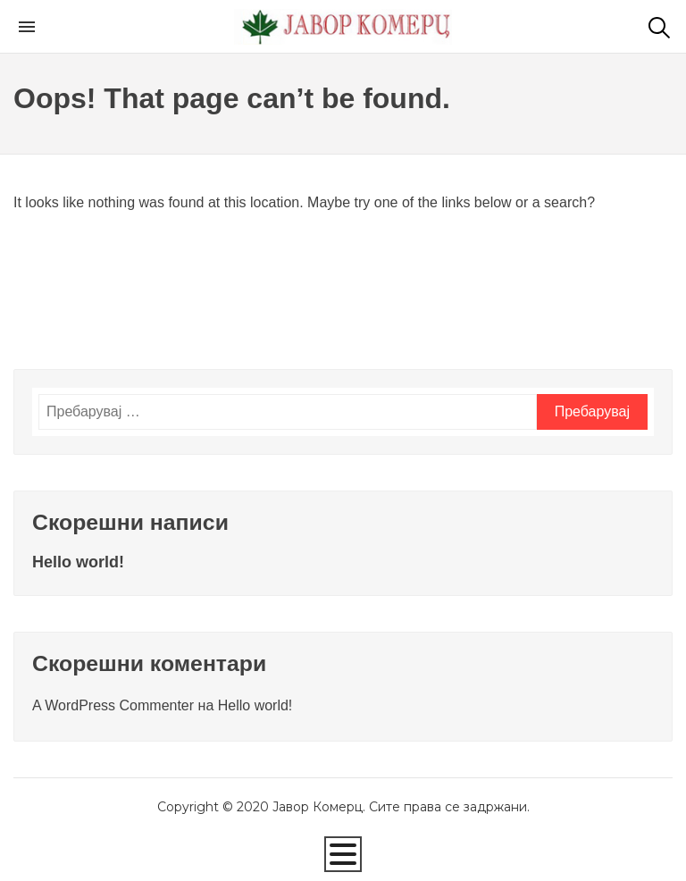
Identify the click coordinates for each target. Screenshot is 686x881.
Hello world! (78, 562)
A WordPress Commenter (113, 705)
